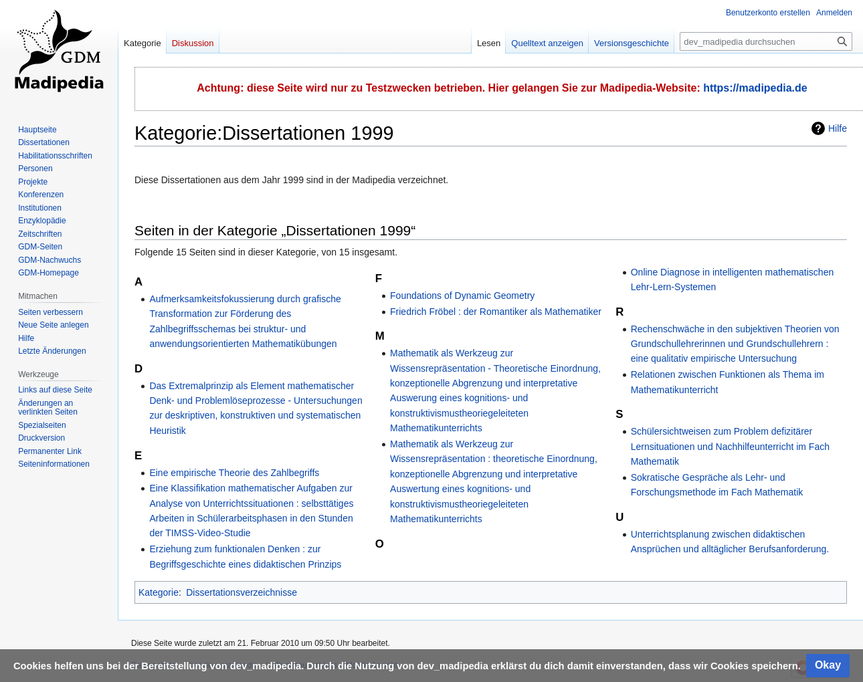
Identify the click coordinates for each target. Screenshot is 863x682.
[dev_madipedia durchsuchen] (766, 41)
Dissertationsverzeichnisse (241, 592)
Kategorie (158, 592)
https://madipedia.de (755, 88)
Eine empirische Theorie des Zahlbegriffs (234, 472)
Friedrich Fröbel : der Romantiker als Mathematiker (495, 311)
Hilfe (837, 128)
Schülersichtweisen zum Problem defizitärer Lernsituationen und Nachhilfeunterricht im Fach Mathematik (730, 446)
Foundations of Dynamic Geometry (462, 295)
